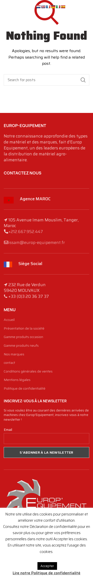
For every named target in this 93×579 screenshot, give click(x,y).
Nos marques (14, 354)
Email (8, 429)
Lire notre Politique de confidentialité (46, 573)
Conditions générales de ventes (28, 371)
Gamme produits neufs (21, 345)
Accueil (9, 319)
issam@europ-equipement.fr (36, 242)
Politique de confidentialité (24, 388)
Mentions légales (17, 379)
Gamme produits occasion (23, 337)
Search (83, 80)
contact (9, 362)
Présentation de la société (24, 328)
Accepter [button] (47, 566)
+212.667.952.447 (25, 231)
